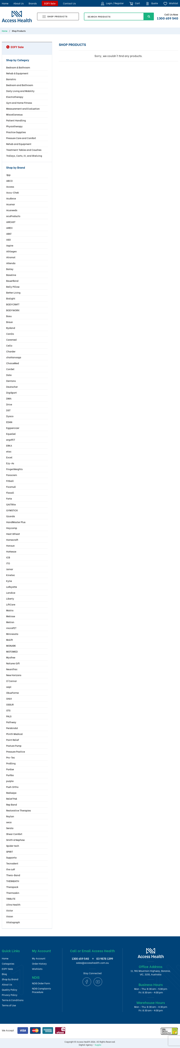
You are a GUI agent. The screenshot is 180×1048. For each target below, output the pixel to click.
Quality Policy (9, 989)
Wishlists (37, 968)
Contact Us (69, 3)
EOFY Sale (49, 3)
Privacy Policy (9, 995)
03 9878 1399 (104, 958)
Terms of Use (9, 1005)
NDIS (36, 977)
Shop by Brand (10, 979)
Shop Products (55, 17)
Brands (33, 3)
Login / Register (112, 3)
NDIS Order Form (41, 983)
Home (5, 3)
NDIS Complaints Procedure (41, 990)
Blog (4, 974)
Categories (8, 963)
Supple (98, 1044)
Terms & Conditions (12, 1000)
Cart (134, 3)
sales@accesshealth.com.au (92, 962)
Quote (152, 3)
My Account (38, 958)
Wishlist (171, 3)
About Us (18, 3)
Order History (39, 963)
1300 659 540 (167, 18)
